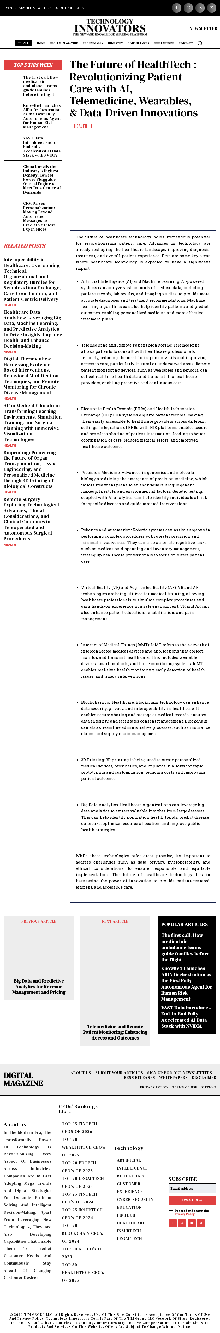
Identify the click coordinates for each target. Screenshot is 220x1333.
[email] (192, 1188)
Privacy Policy (184, 1214)
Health (10, 305)
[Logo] (110, 28)
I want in (192, 1200)
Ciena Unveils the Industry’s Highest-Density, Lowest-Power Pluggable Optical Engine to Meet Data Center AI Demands (42, 179)
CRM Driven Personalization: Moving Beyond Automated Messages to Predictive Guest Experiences (39, 216)
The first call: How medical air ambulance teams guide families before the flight (40, 85)
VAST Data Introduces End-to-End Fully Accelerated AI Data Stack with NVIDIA (185, 1017)
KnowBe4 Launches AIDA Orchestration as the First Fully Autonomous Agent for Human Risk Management (42, 116)
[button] (200, 43)
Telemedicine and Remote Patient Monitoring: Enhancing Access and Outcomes (115, 1032)
